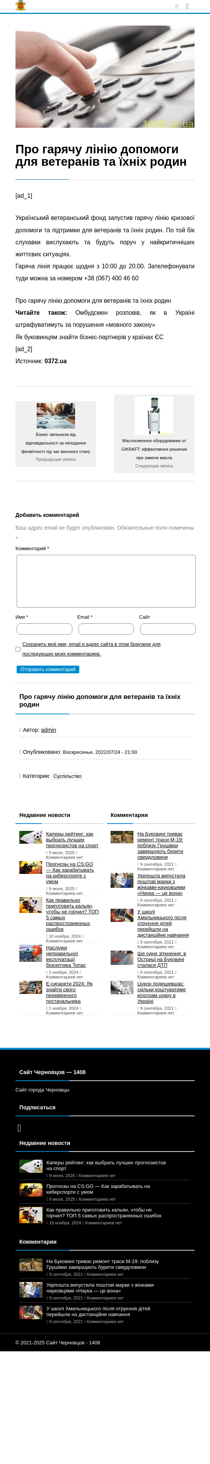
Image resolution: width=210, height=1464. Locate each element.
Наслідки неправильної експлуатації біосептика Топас (66, 956)
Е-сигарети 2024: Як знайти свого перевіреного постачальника (69, 992)
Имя (21, 617)
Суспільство (67, 776)
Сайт (144, 617)
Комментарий (32, 548)
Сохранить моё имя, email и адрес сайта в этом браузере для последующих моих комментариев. (91, 649)
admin (48, 730)
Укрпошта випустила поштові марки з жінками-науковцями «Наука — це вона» (161, 884)
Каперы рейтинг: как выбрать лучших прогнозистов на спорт (72, 839)
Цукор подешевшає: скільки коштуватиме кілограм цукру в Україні (161, 992)
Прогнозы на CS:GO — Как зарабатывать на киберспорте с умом (70, 872)
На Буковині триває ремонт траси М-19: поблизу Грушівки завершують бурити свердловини (160, 845)
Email (85, 617)
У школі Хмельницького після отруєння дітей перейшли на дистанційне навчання (163, 923)
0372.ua (55, 361)
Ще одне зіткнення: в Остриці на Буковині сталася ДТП (161, 959)
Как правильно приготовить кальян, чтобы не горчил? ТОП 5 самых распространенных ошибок (72, 914)
